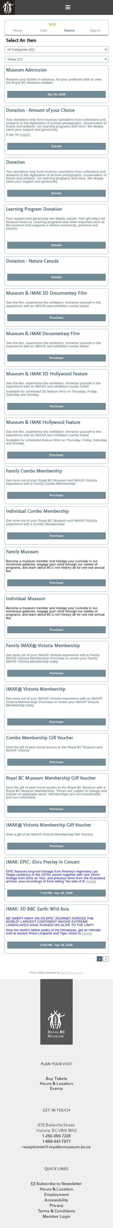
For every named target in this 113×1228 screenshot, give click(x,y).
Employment (56, 1194)
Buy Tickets (56, 1078)
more (25, 134)
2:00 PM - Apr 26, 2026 (56, 945)
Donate (56, 146)
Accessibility (56, 1199)
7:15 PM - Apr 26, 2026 (56, 893)
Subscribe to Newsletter (59, 1183)
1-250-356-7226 (56, 1135)
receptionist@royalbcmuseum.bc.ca (56, 1146)
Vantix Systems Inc (72, 972)
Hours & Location (56, 1083)
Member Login (57, 1216)
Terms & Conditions (56, 1210)
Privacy (56, 1205)
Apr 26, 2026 (57, 94)
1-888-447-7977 (56, 1141)
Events (56, 1088)
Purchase (56, 317)
